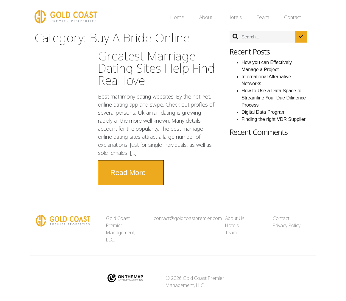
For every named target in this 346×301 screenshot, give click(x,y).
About (205, 17)
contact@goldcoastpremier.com (188, 218)
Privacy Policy (286, 225)
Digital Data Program (263, 112)
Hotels (234, 17)
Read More (128, 173)
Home (177, 17)
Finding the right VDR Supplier (273, 119)
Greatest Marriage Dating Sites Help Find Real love (156, 68)
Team (263, 17)
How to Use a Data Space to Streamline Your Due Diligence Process (273, 97)
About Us (234, 218)
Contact (292, 17)
